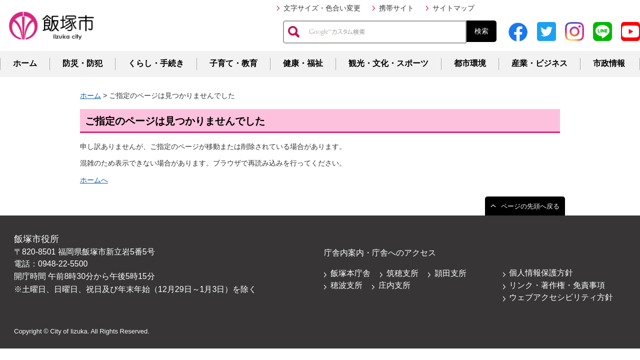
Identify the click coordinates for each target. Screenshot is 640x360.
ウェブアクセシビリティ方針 (561, 297)
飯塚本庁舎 (350, 273)
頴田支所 (450, 273)
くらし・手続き (156, 63)
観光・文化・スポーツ (388, 63)
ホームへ (94, 180)
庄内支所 (394, 285)
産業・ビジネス (540, 63)
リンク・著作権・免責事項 (557, 285)
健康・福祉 (303, 63)
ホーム (25, 63)
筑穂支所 (402, 273)
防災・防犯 (82, 63)
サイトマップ (453, 8)
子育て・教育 (234, 63)
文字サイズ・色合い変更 (322, 8)
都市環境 (470, 63)
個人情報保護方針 (541, 272)
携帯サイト (396, 8)
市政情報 (609, 63)
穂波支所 (346, 285)
